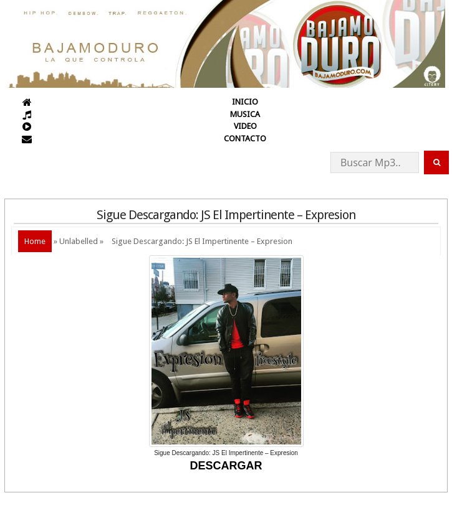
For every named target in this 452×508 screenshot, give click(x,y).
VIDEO (245, 126)
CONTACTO (245, 138)
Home (35, 241)
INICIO (245, 101)
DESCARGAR (226, 465)
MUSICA (245, 114)
